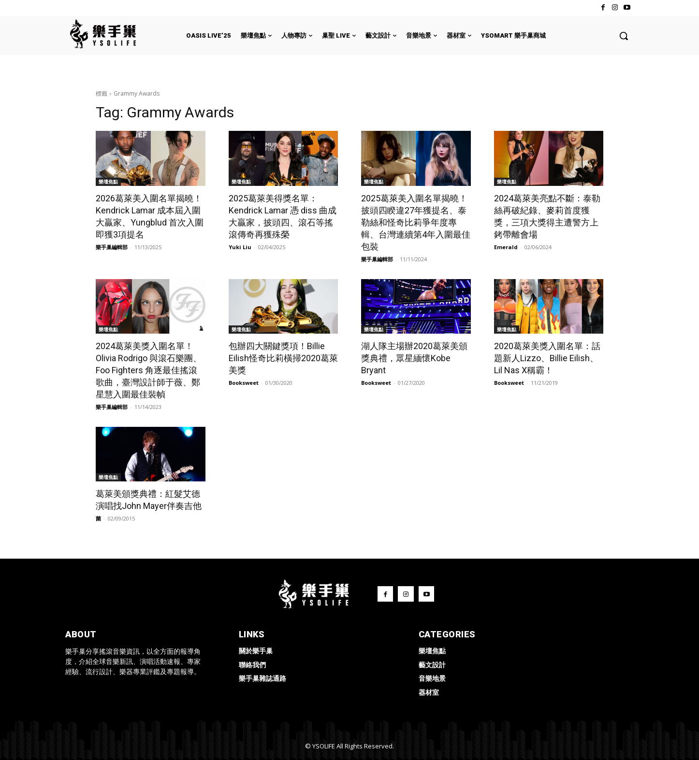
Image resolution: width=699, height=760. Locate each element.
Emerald (506, 247)
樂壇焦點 (108, 181)
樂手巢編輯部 (112, 247)
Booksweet (244, 382)
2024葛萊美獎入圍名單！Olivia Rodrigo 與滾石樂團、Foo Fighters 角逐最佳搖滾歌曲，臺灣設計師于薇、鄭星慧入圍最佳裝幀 (149, 370)
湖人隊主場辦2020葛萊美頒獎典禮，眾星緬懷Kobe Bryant (414, 358)
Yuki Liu (240, 247)
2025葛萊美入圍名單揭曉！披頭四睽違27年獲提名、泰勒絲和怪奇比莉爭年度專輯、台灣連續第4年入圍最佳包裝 (415, 222)
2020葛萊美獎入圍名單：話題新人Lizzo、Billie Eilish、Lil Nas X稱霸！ (547, 358)
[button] (624, 36)
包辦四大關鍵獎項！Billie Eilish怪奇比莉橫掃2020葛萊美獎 (283, 358)
